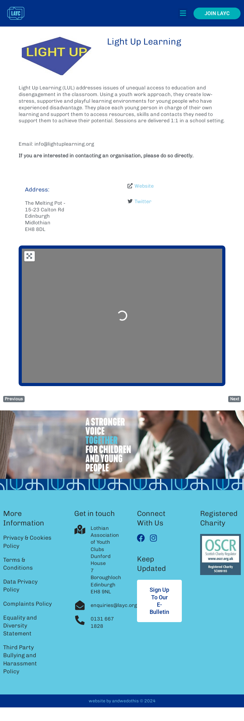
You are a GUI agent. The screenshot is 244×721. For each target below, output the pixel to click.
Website (144, 186)
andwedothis (125, 701)
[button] (182, 13)
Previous (14, 398)
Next (234, 398)
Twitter (143, 201)
